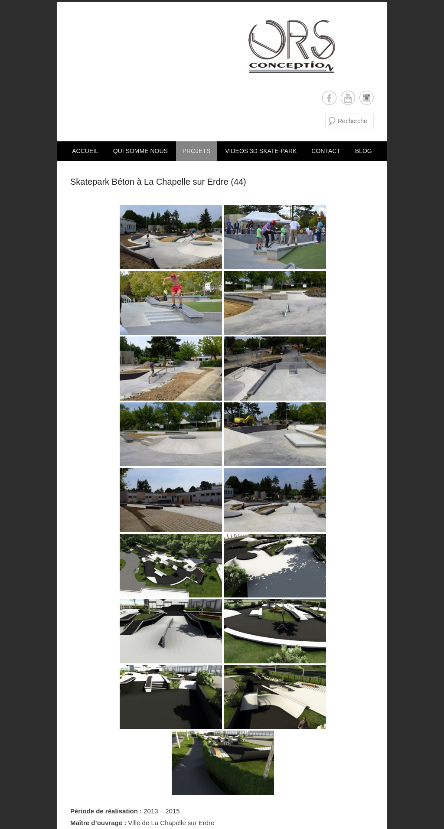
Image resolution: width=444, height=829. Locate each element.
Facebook (329, 98)
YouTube (348, 98)
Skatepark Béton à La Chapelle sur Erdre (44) (158, 181)
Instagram (366, 98)
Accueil (85, 150)
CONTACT (325, 150)
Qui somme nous (140, 150)
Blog (363, 150)
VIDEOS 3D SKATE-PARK (261, 150)
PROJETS (197, 150)
